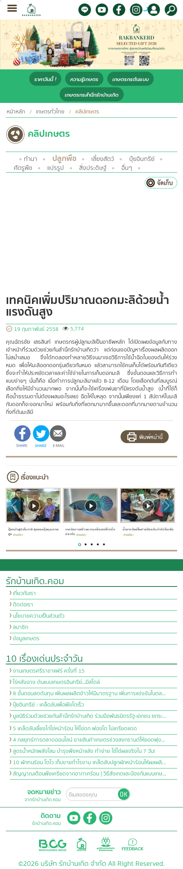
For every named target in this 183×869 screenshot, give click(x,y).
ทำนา (30, 159)
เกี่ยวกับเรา (24, 593)
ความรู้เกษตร (84, 79)
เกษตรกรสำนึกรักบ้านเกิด (92, 95)
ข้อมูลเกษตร (26, 638)
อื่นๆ (126, 168)
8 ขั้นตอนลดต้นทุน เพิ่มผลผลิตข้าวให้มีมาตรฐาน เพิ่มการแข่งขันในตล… (89, 693)
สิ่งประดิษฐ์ (93, 168)
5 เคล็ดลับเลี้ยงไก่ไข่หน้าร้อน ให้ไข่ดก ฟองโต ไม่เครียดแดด (75, 728)
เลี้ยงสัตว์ (102, 159)
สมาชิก (20, 627)
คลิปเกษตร (87, 112)
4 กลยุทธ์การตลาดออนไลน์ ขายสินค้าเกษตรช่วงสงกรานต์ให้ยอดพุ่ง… (89, 740)
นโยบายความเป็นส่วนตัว (38, 616)
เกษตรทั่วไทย (50, 112)
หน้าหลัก (16, 112)
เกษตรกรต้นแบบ (130, 79)
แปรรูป (55, 168)
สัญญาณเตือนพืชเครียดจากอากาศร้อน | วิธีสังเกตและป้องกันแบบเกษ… (89, 774)
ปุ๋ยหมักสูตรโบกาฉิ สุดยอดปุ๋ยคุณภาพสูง (33, 532)
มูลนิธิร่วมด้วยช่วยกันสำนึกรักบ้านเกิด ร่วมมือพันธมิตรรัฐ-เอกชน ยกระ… (89, 716)
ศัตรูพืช (23, 168)
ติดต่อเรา (23, 605)
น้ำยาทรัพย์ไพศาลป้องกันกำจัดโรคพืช (148, 531)
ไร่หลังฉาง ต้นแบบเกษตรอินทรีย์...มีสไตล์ (56, 682)
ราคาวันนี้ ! (45, 79)
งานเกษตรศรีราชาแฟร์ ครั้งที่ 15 (49, 671)
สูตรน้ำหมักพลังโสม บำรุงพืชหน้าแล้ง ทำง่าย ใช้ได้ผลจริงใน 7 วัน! (84, 751)
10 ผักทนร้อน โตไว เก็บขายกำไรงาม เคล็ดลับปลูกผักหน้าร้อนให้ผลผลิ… (89, 762)
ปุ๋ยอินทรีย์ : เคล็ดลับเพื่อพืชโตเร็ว (48, 705)
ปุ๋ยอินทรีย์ (142, 159)
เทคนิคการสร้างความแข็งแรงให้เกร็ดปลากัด (90, 532)
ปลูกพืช (64, 158)
